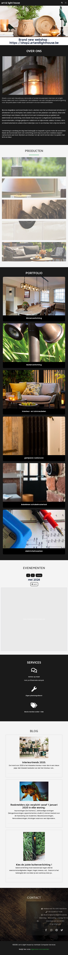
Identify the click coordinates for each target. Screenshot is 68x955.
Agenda (35, 584)
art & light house (10, 2)
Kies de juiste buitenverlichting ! (34, 864)
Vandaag (39, 575)
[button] (62, 3)
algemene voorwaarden (40, 949)
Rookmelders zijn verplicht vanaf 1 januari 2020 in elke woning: (34, 806)
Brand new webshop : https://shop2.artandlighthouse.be (34, 41)
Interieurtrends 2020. (34, 762)
